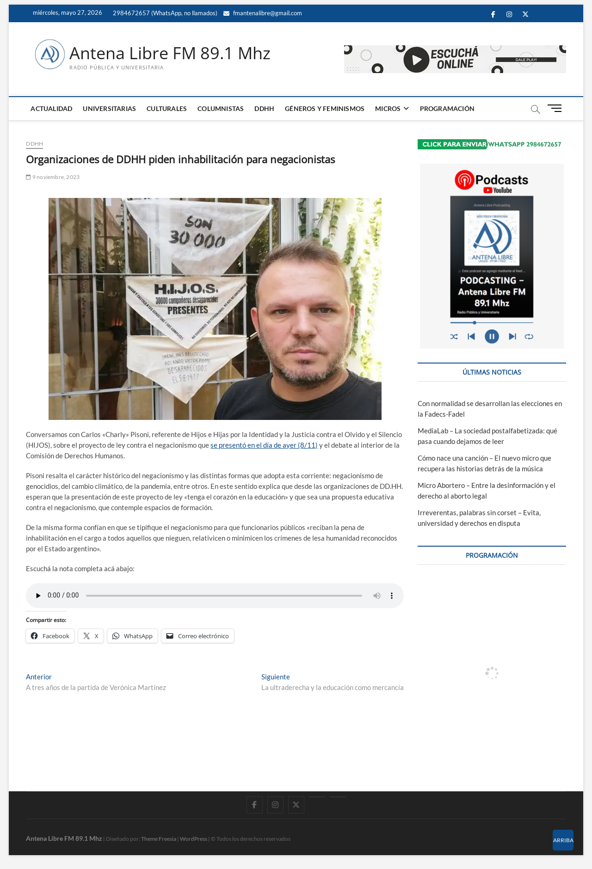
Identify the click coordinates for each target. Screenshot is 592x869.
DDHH (264, 108)
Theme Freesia (158, 838)
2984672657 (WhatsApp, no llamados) (164, 13)
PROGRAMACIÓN (447, 108)
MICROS (388, 108)
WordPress (193, 838)
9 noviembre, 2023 (53, 176)
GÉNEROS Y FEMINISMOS (324, 108)
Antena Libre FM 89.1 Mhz (170, 53)
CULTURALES (167, 108)
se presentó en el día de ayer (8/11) (264, 445)
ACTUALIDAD (51, 108)
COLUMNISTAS (220, 108)
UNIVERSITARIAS (109, 108)
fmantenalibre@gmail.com (262, 13)
